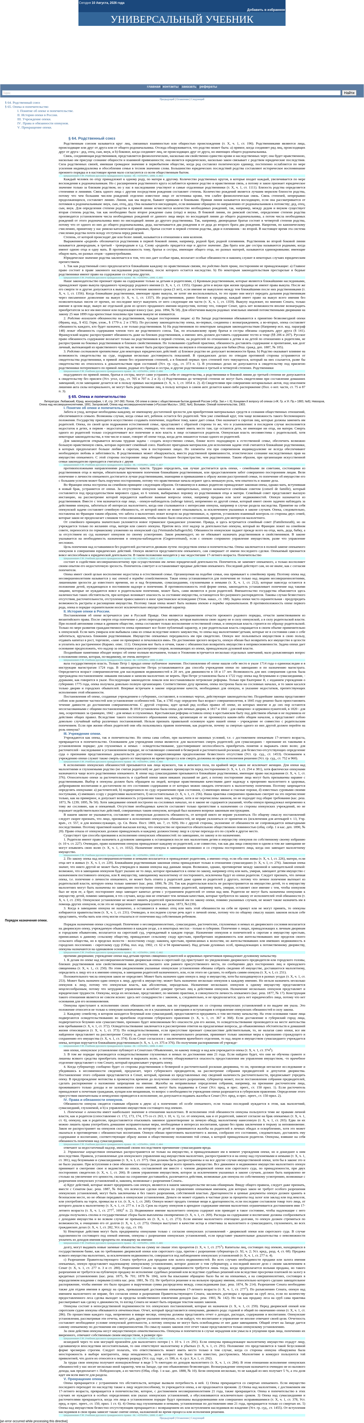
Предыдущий (167, 1418)
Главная (154, 86)
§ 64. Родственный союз (92, 138)
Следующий (197, 1418)
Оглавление (182, 1418)
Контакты (171, 86)
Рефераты (208, 86)
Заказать (189, 86)
